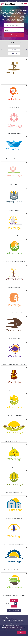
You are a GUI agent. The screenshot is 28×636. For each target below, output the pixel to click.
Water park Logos (14, 53)
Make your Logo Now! (14, 610)
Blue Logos (14, 46)
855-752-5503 (8, 1)
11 (23, 603)
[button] (26, 49)
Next (14, 606)
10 (20, 603)
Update (14, 34)
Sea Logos (14, 49)
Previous (14, 600)
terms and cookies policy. (17, 629)
